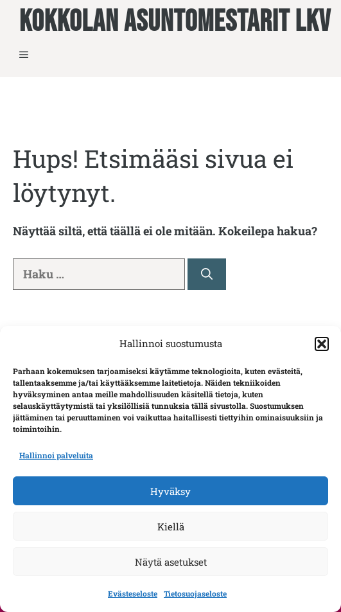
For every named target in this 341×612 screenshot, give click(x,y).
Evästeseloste (132, 593)
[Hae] (207, 274)
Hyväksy (170, 491)
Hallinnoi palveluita (56, 455)
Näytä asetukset (171, 561)
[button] (321, 344)
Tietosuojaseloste (195, 593)
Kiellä (170, 526)
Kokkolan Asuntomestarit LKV (175, 22)
